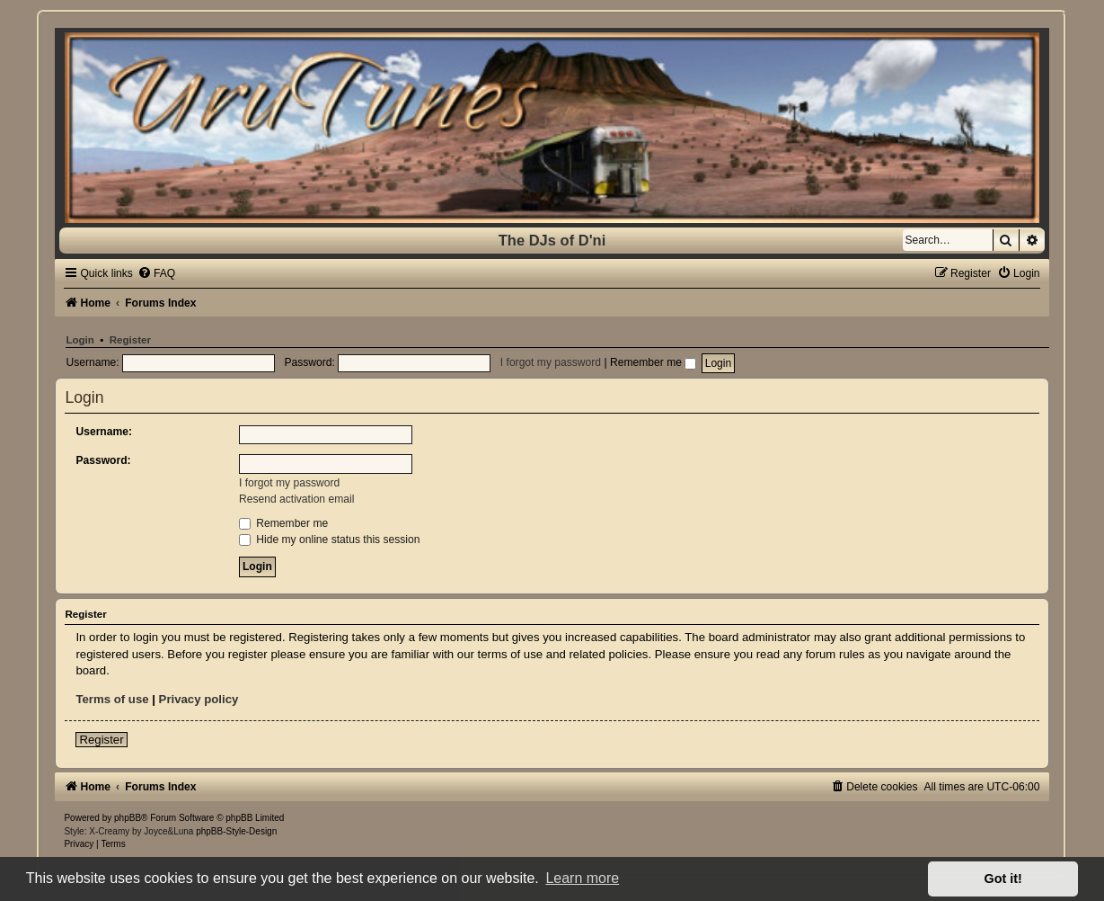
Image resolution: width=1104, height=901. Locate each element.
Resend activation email (296, 499)
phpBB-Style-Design (236, 831)
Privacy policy (199, 699)
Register (130, 340)
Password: (102, 460)
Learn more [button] (582, 878)
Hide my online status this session (329, 539)
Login (79, 340)
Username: (103, 431)
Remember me (653, 362)
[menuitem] (156, 273)
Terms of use (111, 699)
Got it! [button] (1003, 878)
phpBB (127, 818)
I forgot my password (550, 362)
